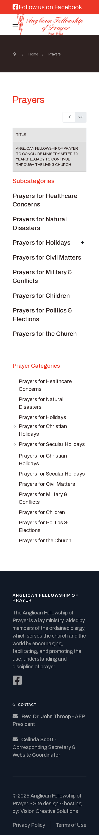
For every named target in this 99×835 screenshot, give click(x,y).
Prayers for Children (41, 295)
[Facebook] (17, 680)
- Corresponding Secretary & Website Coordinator (44, 747)
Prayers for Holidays (42, 242)
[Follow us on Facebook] (47, 8)
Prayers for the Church (45, 333)
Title (21, 135)
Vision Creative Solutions (49, 811)
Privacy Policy (29, 825)
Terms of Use (71, 825)
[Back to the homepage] (49, 24)
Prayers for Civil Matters (47, 257)
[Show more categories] (82, 242)
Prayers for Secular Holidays (52, 444)
